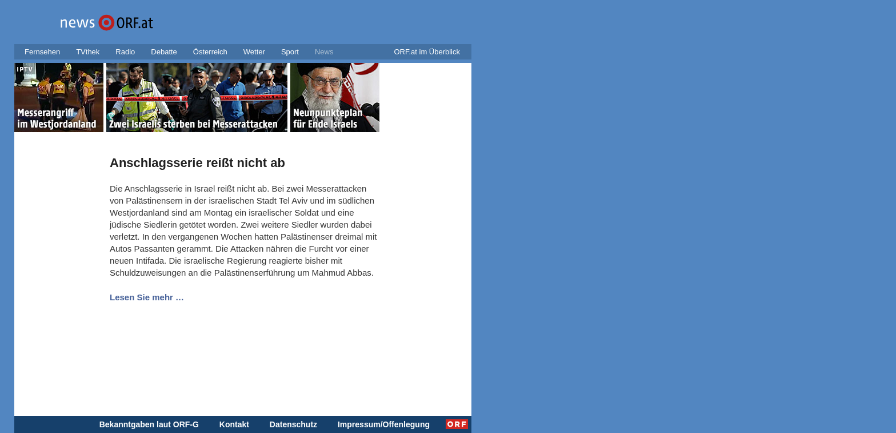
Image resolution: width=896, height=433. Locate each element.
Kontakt (234, 424)
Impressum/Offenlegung (384, 424)
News (324, 51)
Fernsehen (42, 51)
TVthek (87, 51)
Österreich (210, 51)
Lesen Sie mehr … (147, 297)
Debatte (164, 51)
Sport (290, 51)
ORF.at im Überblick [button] (427, 51)
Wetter (254, 51)
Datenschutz (293, 424)
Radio (125, 51)
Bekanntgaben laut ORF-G (149, 424)
